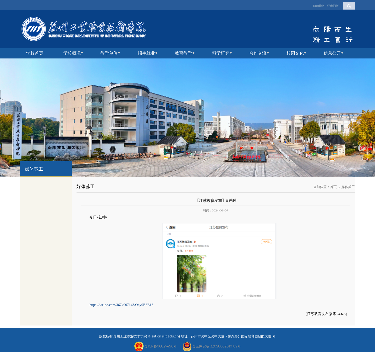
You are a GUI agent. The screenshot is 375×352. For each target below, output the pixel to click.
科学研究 (220, 53)
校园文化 (295, 53)
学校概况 (72, 53)
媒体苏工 (348, 187)
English (318, 6)
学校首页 (34, 53)
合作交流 (257, 53)
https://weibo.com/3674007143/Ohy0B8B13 (121, 305)
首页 (333, 187)
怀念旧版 (333, 6)
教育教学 (183, 53)
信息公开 (332, 53)
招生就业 (146, 53)
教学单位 (109, 53)
